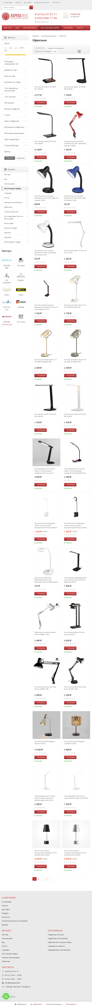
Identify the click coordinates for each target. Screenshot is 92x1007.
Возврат (5, 913)
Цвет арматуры (15, 139)
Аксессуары (8, 223)
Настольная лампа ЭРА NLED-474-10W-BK (45, 142)
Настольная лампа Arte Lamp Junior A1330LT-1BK (75, 688)
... (87, 28)
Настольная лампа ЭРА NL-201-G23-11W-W (75, 251)
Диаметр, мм (15, 70)
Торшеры (68, 28)
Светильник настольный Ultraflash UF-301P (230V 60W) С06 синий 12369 (75, 198)
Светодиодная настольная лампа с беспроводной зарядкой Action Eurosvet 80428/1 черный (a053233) (44, 471)
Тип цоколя (15, 97)
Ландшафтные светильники (59, 950)
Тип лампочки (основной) (15, 89)
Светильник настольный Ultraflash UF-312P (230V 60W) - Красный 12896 (75, 143)
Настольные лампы (50, 28)
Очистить (21, 158)
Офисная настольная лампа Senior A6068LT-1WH (45, 633)
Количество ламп (15, 82)
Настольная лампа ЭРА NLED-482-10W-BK (75, 88)
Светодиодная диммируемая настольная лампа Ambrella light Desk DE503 (75, 580)
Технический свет (11, 212)
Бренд (15, 151)
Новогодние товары (12, 242)
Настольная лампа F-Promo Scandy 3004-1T (74, 633)
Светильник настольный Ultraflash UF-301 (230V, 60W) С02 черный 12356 (46, 198)
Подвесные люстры (56, 934)
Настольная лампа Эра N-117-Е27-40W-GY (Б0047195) (75, 361)
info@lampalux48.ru (12, 983)
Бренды (5, 925)
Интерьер (15, 103)
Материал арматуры (15, 133)
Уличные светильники (13, 202)
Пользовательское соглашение (15, 921)
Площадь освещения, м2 (15, 62)
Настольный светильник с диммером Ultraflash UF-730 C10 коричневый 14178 (46, 307)
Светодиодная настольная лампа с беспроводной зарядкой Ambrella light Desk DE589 (75, 471)
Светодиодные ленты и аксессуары (13, 217)
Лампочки (8, 207)
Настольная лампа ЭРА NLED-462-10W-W (75, 415)
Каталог (9, 169)
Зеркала (7, 232)
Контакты (56, 2)
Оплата (18, 2)
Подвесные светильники (58, 938)
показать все (7, 324)
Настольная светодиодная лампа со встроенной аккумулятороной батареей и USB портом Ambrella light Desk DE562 (75, 525)
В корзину (40, 102)
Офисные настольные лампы (59, 942)
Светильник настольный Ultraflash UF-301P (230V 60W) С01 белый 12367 (45, 252)
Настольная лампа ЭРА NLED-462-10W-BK (45, 415)
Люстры (7, 28)
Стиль (15, 115)
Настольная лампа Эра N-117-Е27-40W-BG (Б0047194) (45, 361)
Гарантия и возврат (41, 2)
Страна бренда (15, 145)
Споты (80, 28)
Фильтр (9, 37)
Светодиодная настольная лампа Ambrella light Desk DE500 (76, 797)
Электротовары (10, 228)
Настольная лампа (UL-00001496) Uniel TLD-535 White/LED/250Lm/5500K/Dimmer (46, 580)
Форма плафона (15, 109)
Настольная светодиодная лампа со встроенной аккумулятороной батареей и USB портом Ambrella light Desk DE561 (46, 525)
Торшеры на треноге (56, 946)
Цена (15, 43)
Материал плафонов (15, 127)
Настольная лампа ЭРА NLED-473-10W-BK (45, 88)
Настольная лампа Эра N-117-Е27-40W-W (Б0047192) (75, 306)
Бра (17, 28)
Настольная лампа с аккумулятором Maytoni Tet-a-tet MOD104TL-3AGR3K (75, 853)
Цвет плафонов (15, 121)
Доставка (27, 2)
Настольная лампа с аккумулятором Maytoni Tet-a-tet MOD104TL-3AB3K (45, 853)
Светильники (29, 28)
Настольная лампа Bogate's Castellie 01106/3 (74, 742)
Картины (7, 237)
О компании (7, 2)
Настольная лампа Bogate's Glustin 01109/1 (44, 742)
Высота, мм (15, 76)
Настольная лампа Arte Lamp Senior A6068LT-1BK (45, 688)
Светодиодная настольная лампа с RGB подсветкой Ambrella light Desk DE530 (44, 798)
